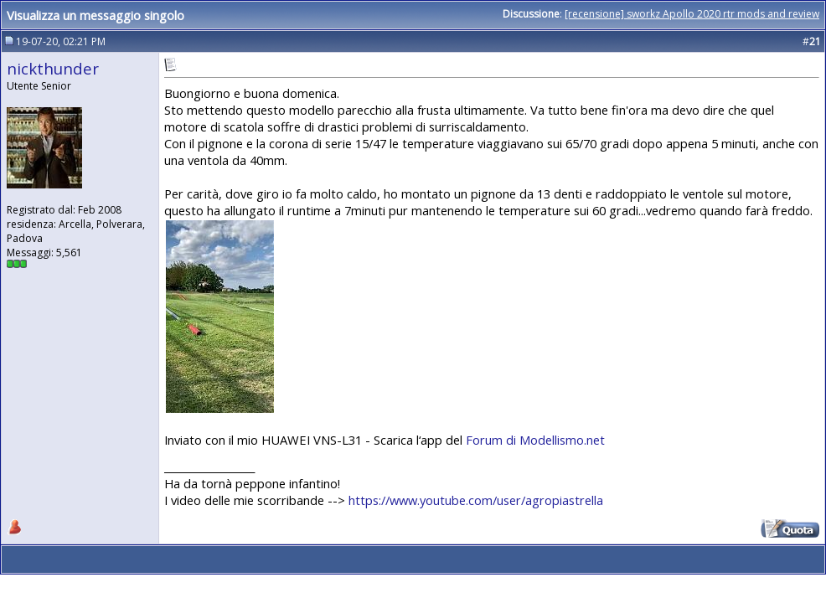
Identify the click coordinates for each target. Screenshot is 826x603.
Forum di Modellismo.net (535, 439)
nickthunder (53, 68)
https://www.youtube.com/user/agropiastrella (475, 500)
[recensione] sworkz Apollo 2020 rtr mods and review (692, 14)
